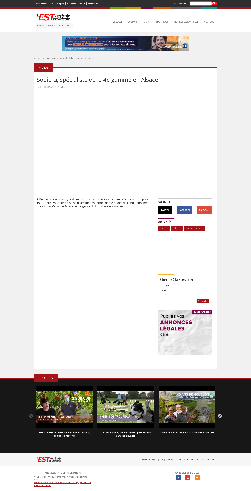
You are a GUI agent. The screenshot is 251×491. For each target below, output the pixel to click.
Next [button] (220, 416)
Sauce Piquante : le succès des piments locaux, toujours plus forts (64, 434)
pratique (208, 21)
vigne (147, 21)
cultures (133, 21)
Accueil (37, 58)
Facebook (184, 210)
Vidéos (46, 58)
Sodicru (163, 228)
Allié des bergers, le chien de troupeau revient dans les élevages (125, 434)
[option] (64, 414)
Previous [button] (31, 416)
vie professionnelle (186, 21)
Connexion (182, 4)
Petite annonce (42, 4)
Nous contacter (207, 459)
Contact (82, 4)
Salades (176, 228)
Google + (204, 210)
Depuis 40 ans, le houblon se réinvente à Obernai (187, 432)
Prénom (167, 290)
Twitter (165, 210)
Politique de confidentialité (186, 459)
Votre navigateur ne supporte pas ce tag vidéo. (186, 253)
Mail (168, 285)
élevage (117, 21)
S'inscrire (203, 301)
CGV (161, 459)
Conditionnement (194, 228)
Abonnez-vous (93, 4)
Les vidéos (46, 378)
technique (162, 21)
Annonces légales (57, 4)
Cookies (169, 459)
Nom (168, 295)
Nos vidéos (71, 4)
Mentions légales (150, 459)
